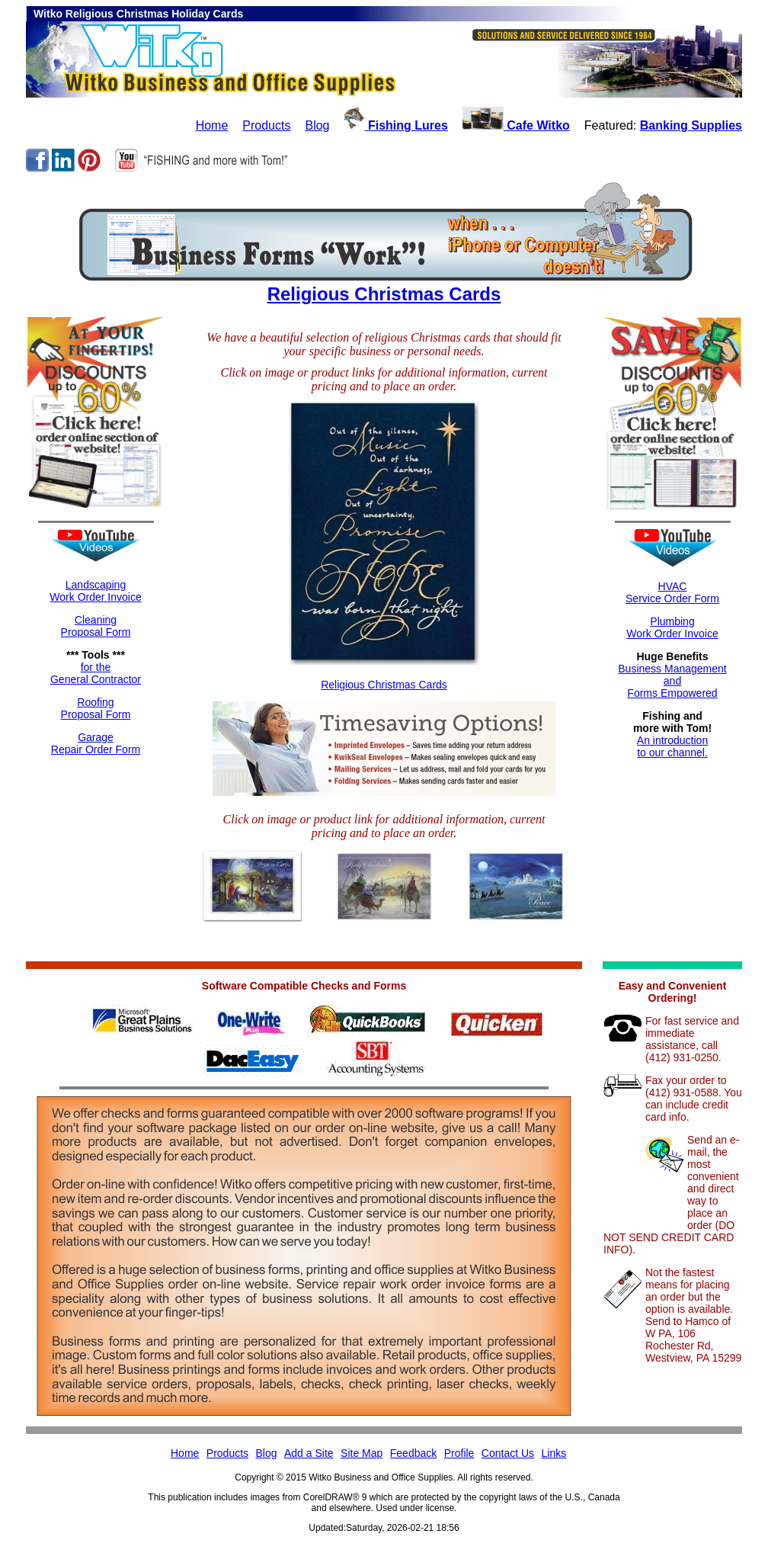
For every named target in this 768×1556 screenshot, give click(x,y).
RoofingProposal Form (96, 708)
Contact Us (508, 1453)
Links (554, 1453)
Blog (317, 125)
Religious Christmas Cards (384, 294)
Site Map (361, 1453)
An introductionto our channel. (672, 746)
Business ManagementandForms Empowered (672, 681)
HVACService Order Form (672, 592)
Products (266, 125)
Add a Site (309, 1453)
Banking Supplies (691, 125)
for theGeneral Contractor (95, 673)
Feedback (413, 1453)
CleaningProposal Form (96, 626)
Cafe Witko (516, 125)
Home (212, 125)
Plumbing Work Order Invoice (672, 627)
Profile (459, 1453)
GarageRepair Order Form (95, 743)
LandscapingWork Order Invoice (95, 591)
